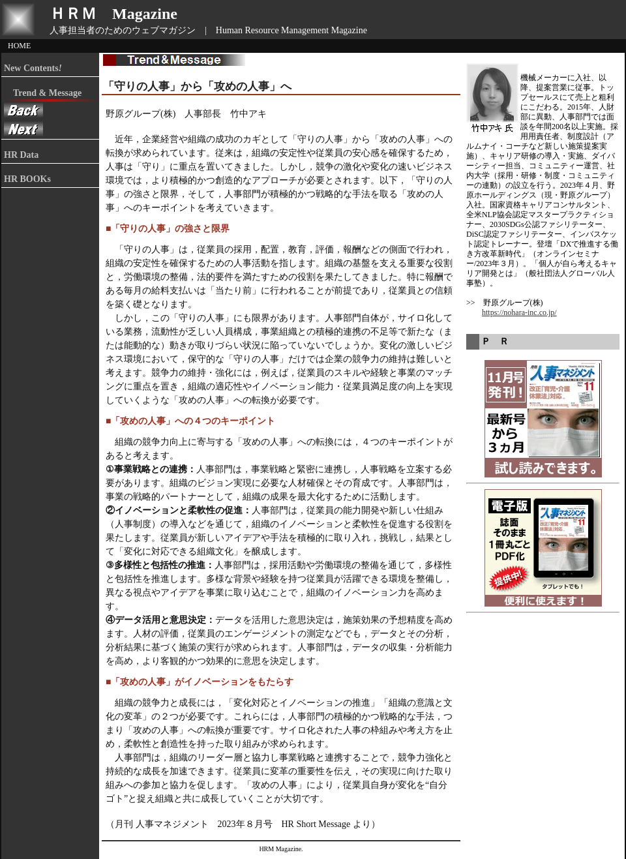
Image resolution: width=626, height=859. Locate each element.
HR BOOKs (27, 179)
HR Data (21, 155)
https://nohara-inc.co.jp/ (519, 312)
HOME (19, 45)
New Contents (33, 68)
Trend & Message (43, 93)
